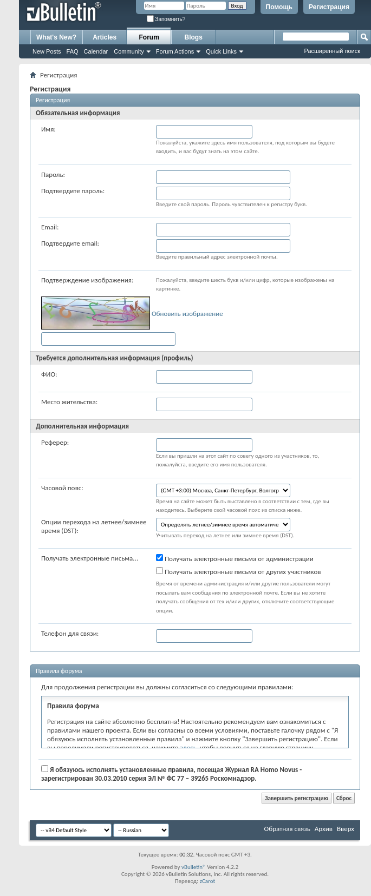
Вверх (345, 829)
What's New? (56, 37)
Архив (324, 829)
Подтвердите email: (70, 243)
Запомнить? (166, 19)
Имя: (48, 129)
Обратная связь (287, 829)
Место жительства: (69, 402)
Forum (149, 37)
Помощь (279, 7)
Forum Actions (175, 51)
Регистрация (329, 7)
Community (129, 51)
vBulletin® (193, 867)
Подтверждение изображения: (87, 280)
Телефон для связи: (70, 633)
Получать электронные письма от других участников (238, 571)
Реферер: (55, 442)
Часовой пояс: (62, 488)
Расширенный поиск (332, 51)
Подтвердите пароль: (73, 191)
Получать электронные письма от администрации (235, 558)
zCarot (208, 881)
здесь (188, 747)
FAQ (73, 51)
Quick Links (221, 51)
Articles (104, 37)
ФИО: (49, 374)
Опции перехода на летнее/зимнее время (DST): (94, 526)
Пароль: (53, 174)
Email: (49, 227)
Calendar (96, 51)
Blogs (194, 37)
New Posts (46, 51)
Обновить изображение (187, 313)
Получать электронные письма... (89, 558)
